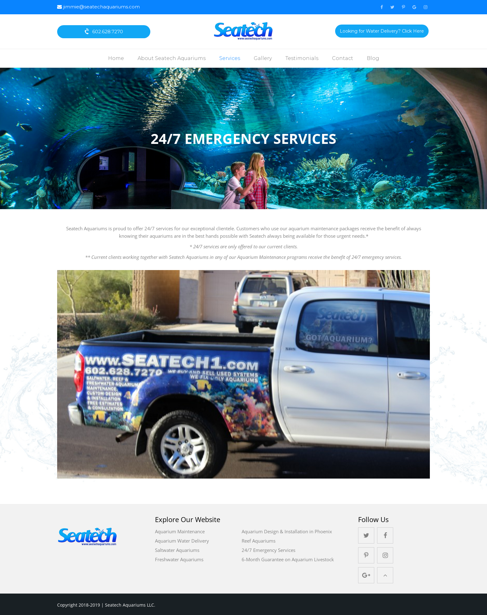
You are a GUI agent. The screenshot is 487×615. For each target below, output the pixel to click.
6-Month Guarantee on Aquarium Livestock (288, 559)
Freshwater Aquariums (179, 559)
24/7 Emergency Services (268, 550)
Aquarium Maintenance (180, 531)
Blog (373, 58)
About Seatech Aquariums (172, 58)
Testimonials (301, 58)
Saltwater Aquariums (177, 550)
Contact (342, 58)
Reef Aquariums (258, 541)
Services (229, 58)
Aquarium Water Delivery (182, 541)
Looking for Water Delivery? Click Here (382, 31)
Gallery (263, 58)
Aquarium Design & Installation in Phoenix (287, 531)
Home (116, 58)
